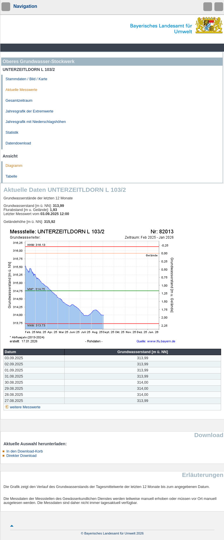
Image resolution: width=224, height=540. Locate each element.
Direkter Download (21, 456)
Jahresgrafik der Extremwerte (29, 111)
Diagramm (14, 166)
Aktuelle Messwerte (21, 90)
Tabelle (11, 176)
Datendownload (18, 143)
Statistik (12, 132)
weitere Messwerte (25, 407)
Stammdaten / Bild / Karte (26, 79)
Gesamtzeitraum (19, 101)
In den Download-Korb (24, 451)
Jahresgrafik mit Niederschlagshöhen (36, 122)
